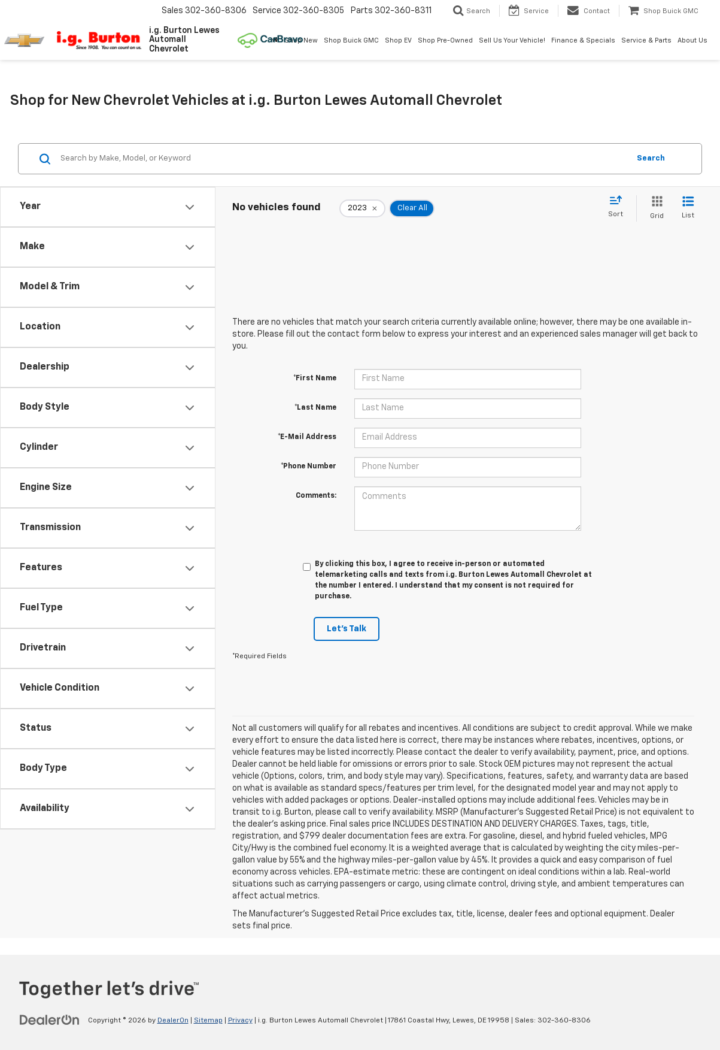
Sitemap (208, 1020)
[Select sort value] (619, 207)
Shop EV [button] (398, 40)
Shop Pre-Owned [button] (445, 40)
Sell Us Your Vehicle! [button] (512, 40)
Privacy (240, 1020)
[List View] (688, 208)
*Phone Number (308, 466)
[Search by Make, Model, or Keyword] (343, 158)
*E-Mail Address (307, 437)
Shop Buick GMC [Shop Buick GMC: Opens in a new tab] (351, 40)
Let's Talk (346, 629)
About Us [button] (692, 40)
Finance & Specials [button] (583, 40)
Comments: (316, 496)
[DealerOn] (49, 1020)
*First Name (314, 378)
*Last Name (315, 407)
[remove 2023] (362, 208)
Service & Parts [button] (646, 40)
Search (651, 158)
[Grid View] (654, 208)
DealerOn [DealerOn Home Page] (173, 1020)
